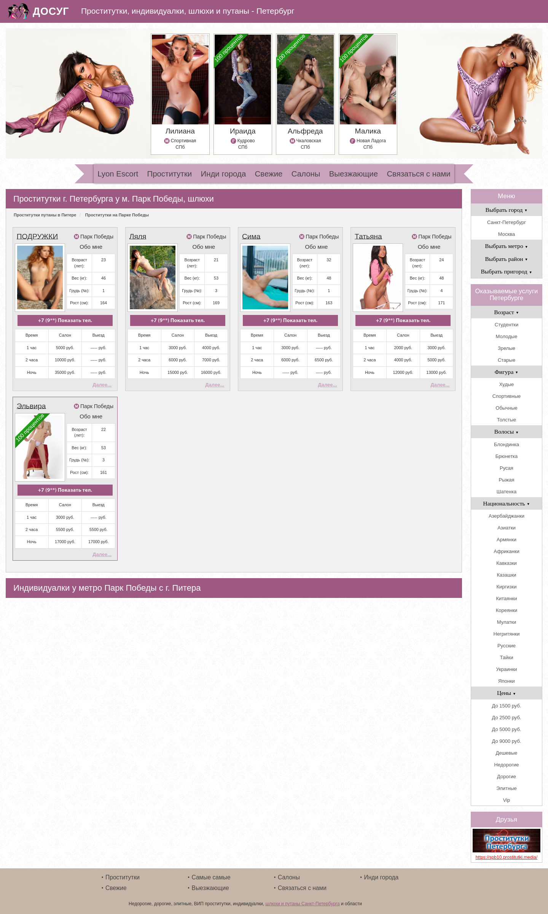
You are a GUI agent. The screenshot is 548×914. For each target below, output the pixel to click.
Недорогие (506, 765)
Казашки (506, 575)
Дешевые (506, 753)
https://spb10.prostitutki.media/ (507, 857)
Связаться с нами (418, 174)
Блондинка (506, 444)
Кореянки (506, 610)
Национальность (506, 503)
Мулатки (506, 622)
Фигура (507, 372)
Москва (506, 234)
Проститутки (169, 174)
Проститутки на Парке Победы (117, 215)
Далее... (102, 385)
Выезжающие (353, 174)
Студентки (506, 324)
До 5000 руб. (506, 729)
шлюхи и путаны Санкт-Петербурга (302, 903)
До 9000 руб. (506, 741)
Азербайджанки (506, 516)
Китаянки (506, 598)
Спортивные (506, 396)
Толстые (506, 420)
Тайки (506, 657)
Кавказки (506, 563)
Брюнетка (506, 456)
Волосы (506, 431)
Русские (506, 646)
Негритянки (507, 634)
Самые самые (211, 877)
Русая (506, 468)
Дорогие (506, 776)
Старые (506, 360)
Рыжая (507, 480)
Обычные (506, 408)
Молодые (507, 336)
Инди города (223, 174)
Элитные (506, 788)
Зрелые (506, 348)
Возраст (506, 312)
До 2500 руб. (506, 717)
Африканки (506, 551)
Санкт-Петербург (506, 222)
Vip (506, 800)
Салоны (306, 174)
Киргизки (507, 587)
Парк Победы (96, 237)
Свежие (269, 174)
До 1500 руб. (506, 706)
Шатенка (506, 491)
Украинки (506, 669)
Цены (506, 693)
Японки (506, 681)
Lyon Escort (117, 174)
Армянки (506, 539)
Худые (506, 384)
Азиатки (506, 528)
